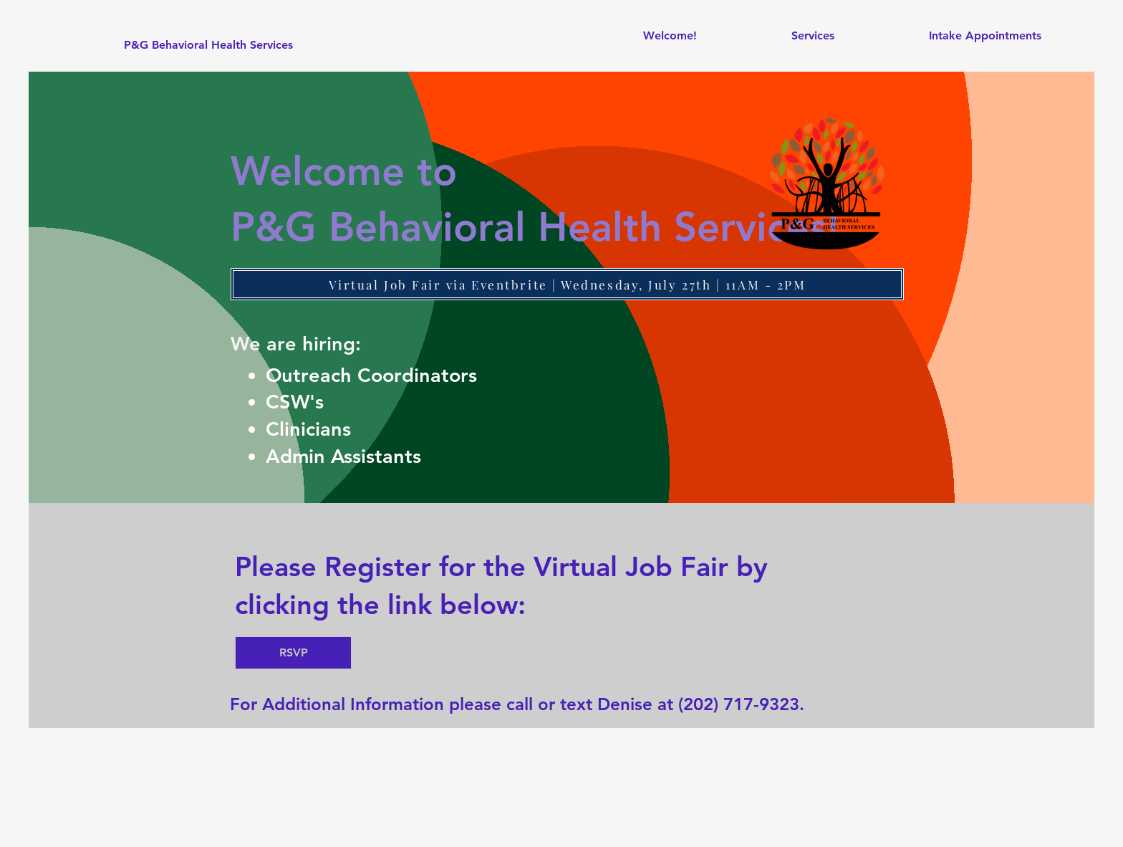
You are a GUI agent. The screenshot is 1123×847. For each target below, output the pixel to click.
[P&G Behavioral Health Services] (208, 45)
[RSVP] (293, 652)
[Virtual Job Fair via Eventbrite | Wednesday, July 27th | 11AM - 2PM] (567, 284)
